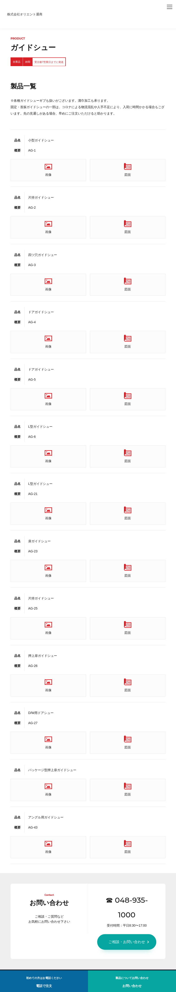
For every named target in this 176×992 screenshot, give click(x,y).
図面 (127, 175)
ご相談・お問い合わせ (126, 942)
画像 (48, 175)
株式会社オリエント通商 (24, 14)
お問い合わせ (132, 984)
